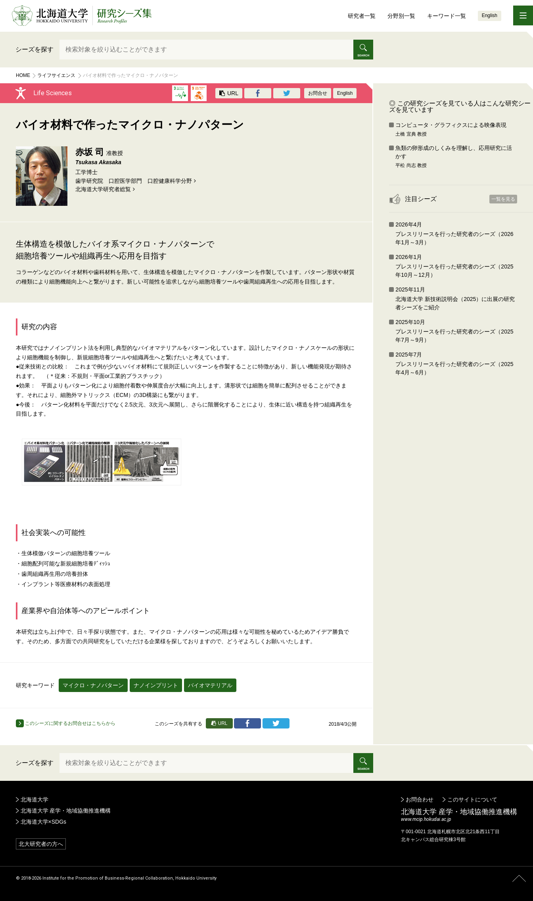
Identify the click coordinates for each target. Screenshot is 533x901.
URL (228, 93)
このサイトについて (472, 799)
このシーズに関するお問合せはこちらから (65, 723)
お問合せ (317, 93)
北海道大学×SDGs (44, 822)
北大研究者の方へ (41, 844)
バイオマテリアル (210, 685)
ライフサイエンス (56, 75)
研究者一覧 (362, 16)
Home (23, 75)
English (489, 15)
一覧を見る (503, 199)
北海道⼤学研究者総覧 (103, 189)
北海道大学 (34, 799)
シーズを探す (34, 49)
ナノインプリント (156, 685)
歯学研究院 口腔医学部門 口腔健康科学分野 (133, 181)
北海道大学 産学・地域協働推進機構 (66, 810)
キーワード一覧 (446, 16)
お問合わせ (419, 799)
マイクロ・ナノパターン (93, 685)
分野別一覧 (401, 16)
